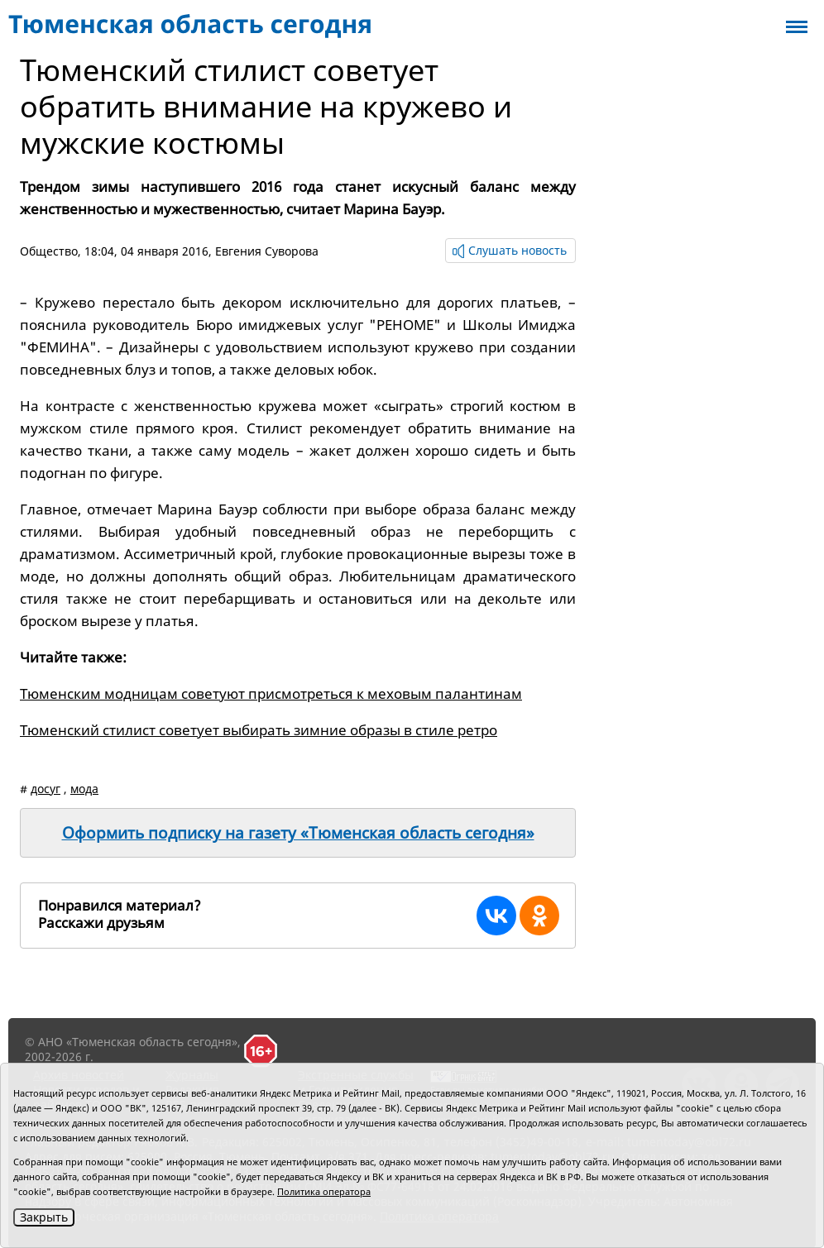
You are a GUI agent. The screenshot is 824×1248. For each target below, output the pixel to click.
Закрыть (44, 1217)
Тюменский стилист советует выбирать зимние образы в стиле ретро (258, 729)
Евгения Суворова (267, 251)
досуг (45, 788)
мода (84, 788)
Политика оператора (324, 1191)
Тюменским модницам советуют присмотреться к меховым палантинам (271, 693)
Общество (49, 251)
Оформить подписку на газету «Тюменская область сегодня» (298, 833)
